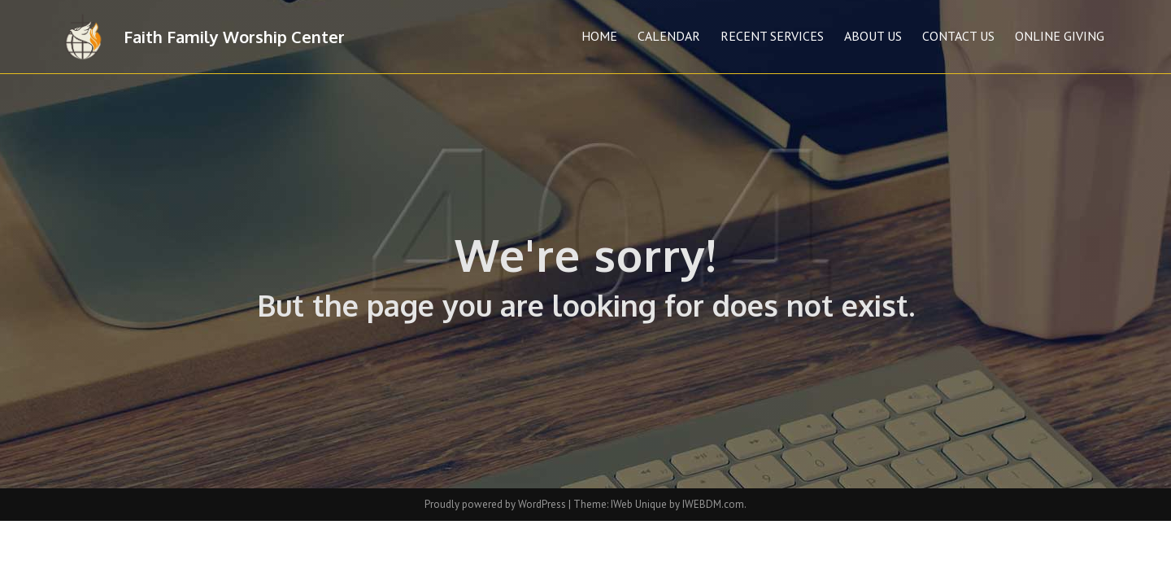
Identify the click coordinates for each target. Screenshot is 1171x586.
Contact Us (958, 36)
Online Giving (1059, 36)
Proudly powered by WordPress (496, 504)
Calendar (669, 36)
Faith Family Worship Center (234, 36)
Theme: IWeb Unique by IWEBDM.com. (660, 504)
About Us (873, 36)
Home (599, 36)
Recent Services (772, 36)
